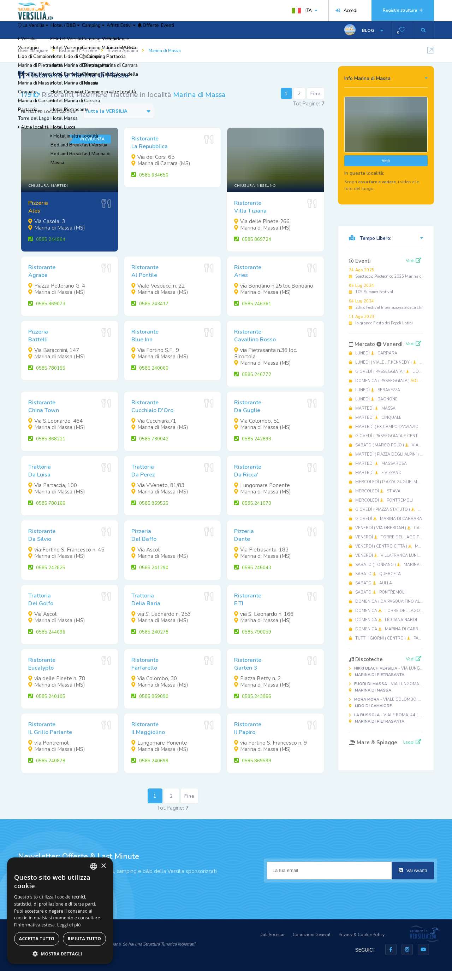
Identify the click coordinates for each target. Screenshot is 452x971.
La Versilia (41, 30)
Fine (315, 94)
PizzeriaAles (38, 207)
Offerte (206, 30)
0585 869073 (46, 304)
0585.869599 (252, 761)
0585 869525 (149, 503)
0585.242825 (46, 568)
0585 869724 (252, 239)
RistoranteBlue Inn (145, 335)
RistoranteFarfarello (145, 664)
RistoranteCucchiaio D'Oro (152, 406)
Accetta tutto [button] (36, 939)
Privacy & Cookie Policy (362, 934)
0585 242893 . (253, 439)
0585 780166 (46, 503)
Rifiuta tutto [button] (84, 939)
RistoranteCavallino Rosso (255, 335)
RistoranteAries (247, 271)
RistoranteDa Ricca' (247, 471)
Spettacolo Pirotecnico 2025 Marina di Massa (392, 273)
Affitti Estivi (167, 30)
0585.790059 (252, 632)
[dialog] (60, 910)
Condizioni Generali (312, 934)
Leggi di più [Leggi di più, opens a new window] (69, 925)
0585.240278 (149, 632)
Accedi (346, 10)
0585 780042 (149, 439)
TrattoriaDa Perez (143, 471)
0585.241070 (252, 503)
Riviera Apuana (123, 50)
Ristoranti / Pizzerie (78, 50)
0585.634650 (149, 175)
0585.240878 (46, 761)
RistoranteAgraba (41, 271)
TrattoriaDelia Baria (145, 599)
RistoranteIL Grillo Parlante (50, 728)
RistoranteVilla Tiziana (250, 207)
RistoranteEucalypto (41, 664)
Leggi (412, 742)
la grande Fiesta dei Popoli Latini (381, 320)
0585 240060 (149, 368)
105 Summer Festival (371, 289)
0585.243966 (252, 696)
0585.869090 (149, 696)
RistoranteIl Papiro (247, 728)
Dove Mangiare (33, 50)
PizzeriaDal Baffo (143, 535)
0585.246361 (252, 304)
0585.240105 (46, 696)
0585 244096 (46, 632)
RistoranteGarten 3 (247, 664)
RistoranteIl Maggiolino (148, 728)
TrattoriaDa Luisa (39, 471)
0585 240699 (149, 761)
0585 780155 (46, 368)
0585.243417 (149, 304)
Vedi (386, 160)
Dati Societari (273, 934)
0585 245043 (252, 568)
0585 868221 (46, 439)
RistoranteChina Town (43, 406)
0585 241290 (149, 568)
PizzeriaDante (244, 535)
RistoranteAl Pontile (145, 271)
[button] (60, 953)
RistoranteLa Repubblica (149, 142)
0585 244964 (46, 239)
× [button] (103, 866)
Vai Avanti (413, 870)
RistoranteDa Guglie (247, 406)
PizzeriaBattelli (38, 335)
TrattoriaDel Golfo (40, 599)
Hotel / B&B (86, 30)
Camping (127, 30)
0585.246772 (252, 374)
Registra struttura (403, 10)
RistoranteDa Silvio (41, 535)
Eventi (236, 30)
